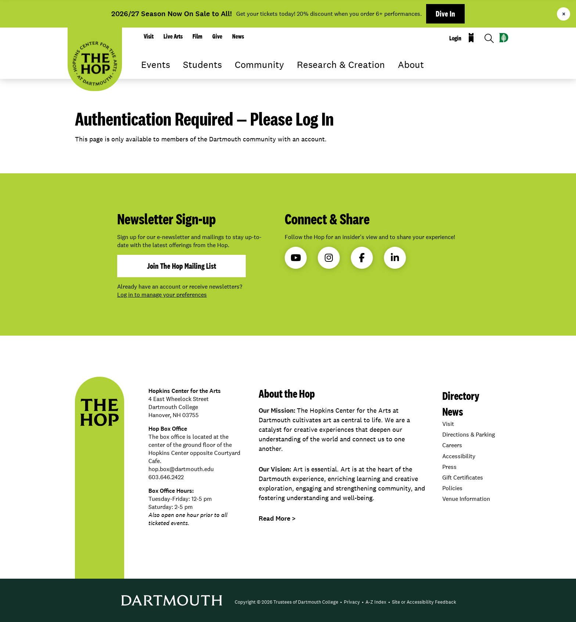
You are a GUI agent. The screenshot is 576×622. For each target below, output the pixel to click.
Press (449, 467)
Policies (452, 488)
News (238, 36)
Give (217, 36)
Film (197, 36)
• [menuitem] (341, 602)
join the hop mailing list (181, 266)
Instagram (329, 258)
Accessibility (458, 456)
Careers (452, 445)
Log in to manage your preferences (162, 295)
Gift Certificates (462, 477)
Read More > (277, 518)
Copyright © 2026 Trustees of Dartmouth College (286, 602)
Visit (149, 36)
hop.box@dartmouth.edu (181, 469)
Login (455, 38)
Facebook (362, 258)
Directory (460, 395)
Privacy (352, 602)
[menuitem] (286, 602)
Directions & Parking (468, 434)
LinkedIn (395, 258)
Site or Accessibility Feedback (424, 602)
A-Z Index (376, 602)
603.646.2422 (166, 477)
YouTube (296, 258)
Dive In (445, 13)
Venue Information (466, 499)
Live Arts (173, 36)
